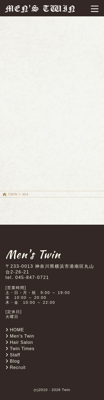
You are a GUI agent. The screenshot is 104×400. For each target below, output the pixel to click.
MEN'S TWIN (40, 8)
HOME (17, 329)
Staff (15, 355)
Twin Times (22, 348)
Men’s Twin (22, 336)
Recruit (18, 367)
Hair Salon (21, 342)
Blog (15, 361)
